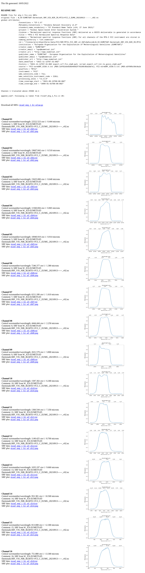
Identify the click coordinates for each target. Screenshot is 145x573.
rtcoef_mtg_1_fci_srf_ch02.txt (24, 158)
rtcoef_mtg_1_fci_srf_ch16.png (24, 563)
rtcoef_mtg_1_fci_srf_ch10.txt (24, 388)
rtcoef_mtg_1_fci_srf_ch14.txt (24, 503)
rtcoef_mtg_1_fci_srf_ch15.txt (24, 532)
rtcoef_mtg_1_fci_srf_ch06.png (24, 275)
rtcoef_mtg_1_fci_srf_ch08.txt (24, 330)
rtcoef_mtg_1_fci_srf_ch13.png (24, 477)
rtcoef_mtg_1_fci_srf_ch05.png (24, 246)
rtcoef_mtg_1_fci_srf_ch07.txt (24, 302)
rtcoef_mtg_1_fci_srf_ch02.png (24, 160)
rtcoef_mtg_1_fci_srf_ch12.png (24, 448)
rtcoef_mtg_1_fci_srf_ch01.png (24, 131)
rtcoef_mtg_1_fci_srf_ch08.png (24, 333)
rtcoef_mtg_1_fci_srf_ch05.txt (24, 244)
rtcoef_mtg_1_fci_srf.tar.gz (31, 105)
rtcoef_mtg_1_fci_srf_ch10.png (24, 391)
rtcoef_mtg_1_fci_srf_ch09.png (24, 362)
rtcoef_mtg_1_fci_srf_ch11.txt (24, 417)
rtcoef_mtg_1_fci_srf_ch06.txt (24, 273)
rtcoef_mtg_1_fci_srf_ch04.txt (24, 215)
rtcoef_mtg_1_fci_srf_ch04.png (24, 218)
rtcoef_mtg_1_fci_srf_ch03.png (24, 189)
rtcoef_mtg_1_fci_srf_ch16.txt (24, 561)
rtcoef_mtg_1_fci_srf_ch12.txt (24, 446)
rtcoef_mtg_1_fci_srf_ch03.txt (24, 186)
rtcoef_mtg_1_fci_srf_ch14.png (24, 506)
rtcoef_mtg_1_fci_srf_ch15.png (24, 535)
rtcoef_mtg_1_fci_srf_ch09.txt (24, 359)
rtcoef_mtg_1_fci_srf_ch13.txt (24, 475)
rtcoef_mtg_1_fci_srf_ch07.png (24, 304)
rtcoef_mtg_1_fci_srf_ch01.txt (24, 129)
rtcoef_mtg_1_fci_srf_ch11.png (24, 419)
